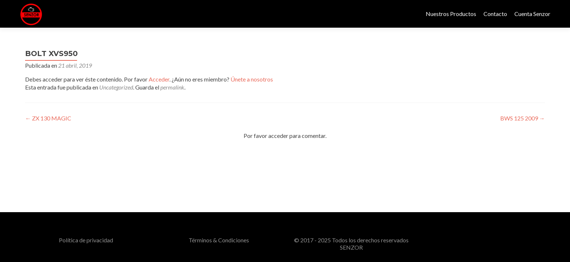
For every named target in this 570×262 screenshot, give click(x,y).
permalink (172, 87)
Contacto (495, 13)
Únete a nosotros (251, 79)
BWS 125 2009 (522, 118)
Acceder (159, 79)
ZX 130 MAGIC (48, 118)
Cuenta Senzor (532, 13)
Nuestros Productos (451, 13)
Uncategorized (116, 87)
